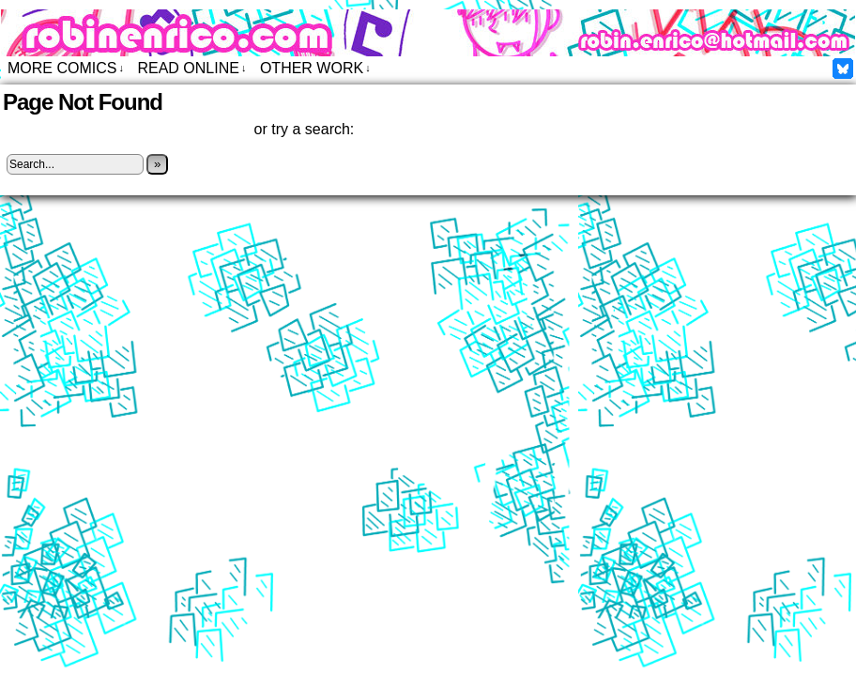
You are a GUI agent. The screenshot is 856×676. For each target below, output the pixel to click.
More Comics (66, 68)
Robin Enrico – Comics (428, 32)
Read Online (191, 68)
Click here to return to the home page (126, 129)
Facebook (843, 68)
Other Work (315, 68)
